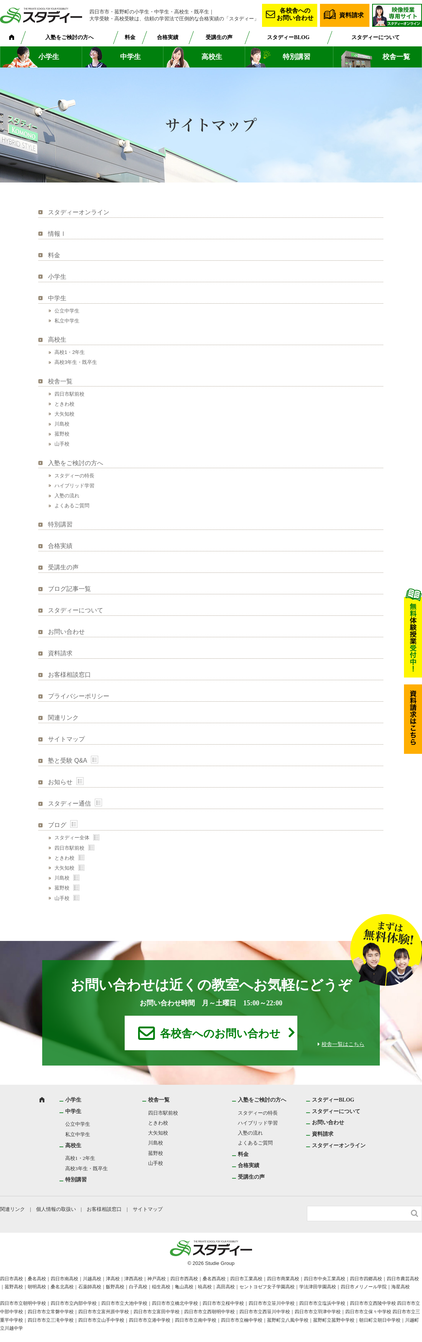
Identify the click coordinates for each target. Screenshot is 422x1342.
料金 (130, 37)
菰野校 (61, 434)
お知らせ (60, 782)
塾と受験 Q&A (67, 760)
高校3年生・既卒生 (75, 362)
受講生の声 (219, 37)
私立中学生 (66, 321)
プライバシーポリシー (78, 696)
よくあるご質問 (71, 505)
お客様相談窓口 (69, 674)
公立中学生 (66, 311)
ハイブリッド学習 (74, 485)
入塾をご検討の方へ (69, 37)
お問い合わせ (66, 631)
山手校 (61, 444)
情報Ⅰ (57, 233)
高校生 (211, 57)
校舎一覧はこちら (342, 1044)
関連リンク (63, 717)
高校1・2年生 (69, 352)
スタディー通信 (69, 803)
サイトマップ (66, 739)
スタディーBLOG (288, 37)
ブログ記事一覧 (69, 588)
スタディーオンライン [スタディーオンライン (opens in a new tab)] (78, 212)
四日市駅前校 (69, 394)
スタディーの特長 (74, 476)
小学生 (48, 57)
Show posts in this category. (94, 759)
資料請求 (351, 15)
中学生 (130, 57)
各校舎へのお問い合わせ (295, 14)
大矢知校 (64, 414)
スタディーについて (375, 37)
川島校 (61, 424)
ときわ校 (64, 404)
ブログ (57, 825)
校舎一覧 (396, 57)
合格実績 (167, 37)
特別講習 (296, 57)
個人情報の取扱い (56, 1209)
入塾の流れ (66, 495)
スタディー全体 (71, 837)
